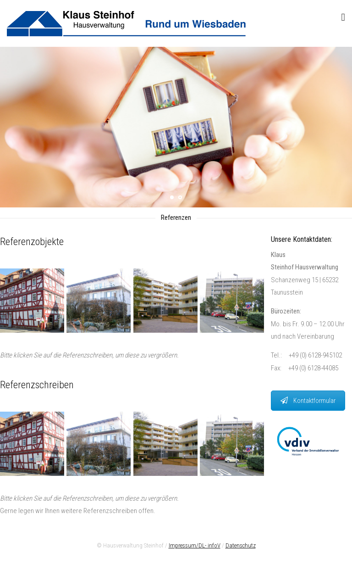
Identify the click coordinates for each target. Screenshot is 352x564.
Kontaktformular (308, 400)
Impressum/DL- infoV (194, 545)
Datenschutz (241, 545)
